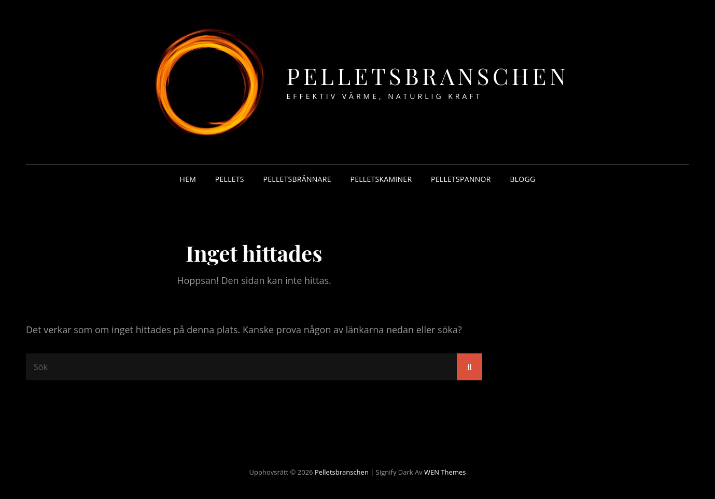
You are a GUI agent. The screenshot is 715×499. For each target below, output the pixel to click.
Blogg (522, 179)
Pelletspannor (461, 179)
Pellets (229, 179)
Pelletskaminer (381, 179)
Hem (188, 179)
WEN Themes (445, 472)
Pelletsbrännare (297, 179)
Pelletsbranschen (428, 75)
